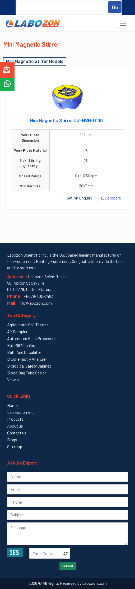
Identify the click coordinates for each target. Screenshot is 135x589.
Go (115, 7)
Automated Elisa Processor (31, 338)
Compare (111, 197)
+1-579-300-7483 (38, 296)
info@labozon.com (35, 302)
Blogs (12, 439)
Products (15, 418)
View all (13, 379)
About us (15, 425)
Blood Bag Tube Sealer (26, 372)
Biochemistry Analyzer (27, 358)
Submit (67, 566)
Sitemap (14, 446)
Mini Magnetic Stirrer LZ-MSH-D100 (66, 120)
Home (12, 405)
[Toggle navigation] (123, 23)
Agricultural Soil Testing (28, 324)
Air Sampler (17, 331)
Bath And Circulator (24, 352)
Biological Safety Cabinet (29, 365)
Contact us (16, 432)
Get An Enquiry (79, 197)
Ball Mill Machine (21, 345)
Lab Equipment (20, 412)
